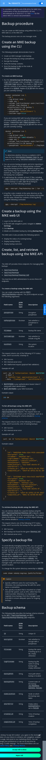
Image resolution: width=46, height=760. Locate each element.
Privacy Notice (19, 755)
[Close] (39, 744)
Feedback (45, 309)
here (32, 13)
